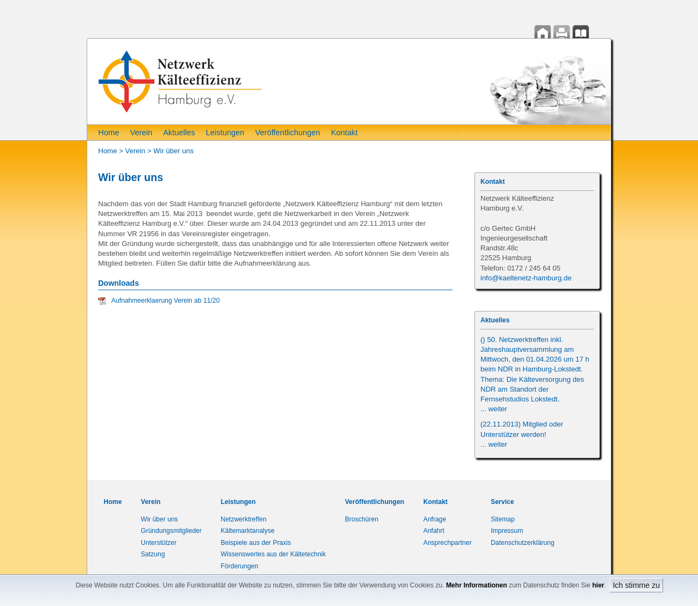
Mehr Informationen (476, 585)
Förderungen (239, 566)
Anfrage (434, 519)
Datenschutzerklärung (523, 543)
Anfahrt (433, 531)
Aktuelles (179, 132)
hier (598, 585)
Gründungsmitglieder (171, 531)
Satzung (153, 554)
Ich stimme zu (636, 585)
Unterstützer (158, 543)
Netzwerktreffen (244, 519)
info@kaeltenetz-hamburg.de (525, 278)
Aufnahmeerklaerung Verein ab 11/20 (165, 300)
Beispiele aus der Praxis (256, 543)
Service (502, 502)
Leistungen (225, 132)
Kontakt (344, 132)
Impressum (507, 531)
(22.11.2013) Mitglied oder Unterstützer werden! (521, 434)
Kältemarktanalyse (248, 531)
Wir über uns (173, 151)
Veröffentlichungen (287, 132)
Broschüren (361, 519)
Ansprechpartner (447, 543)
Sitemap (503, 519)
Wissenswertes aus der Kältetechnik (273, 554)
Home (108, 132)
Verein (141, 132)
